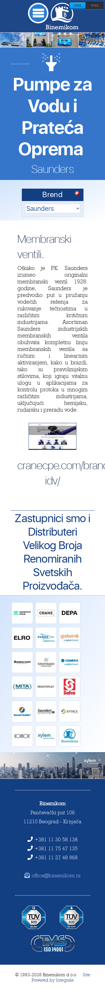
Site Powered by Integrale (61, 977)
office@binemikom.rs (52, 875)
